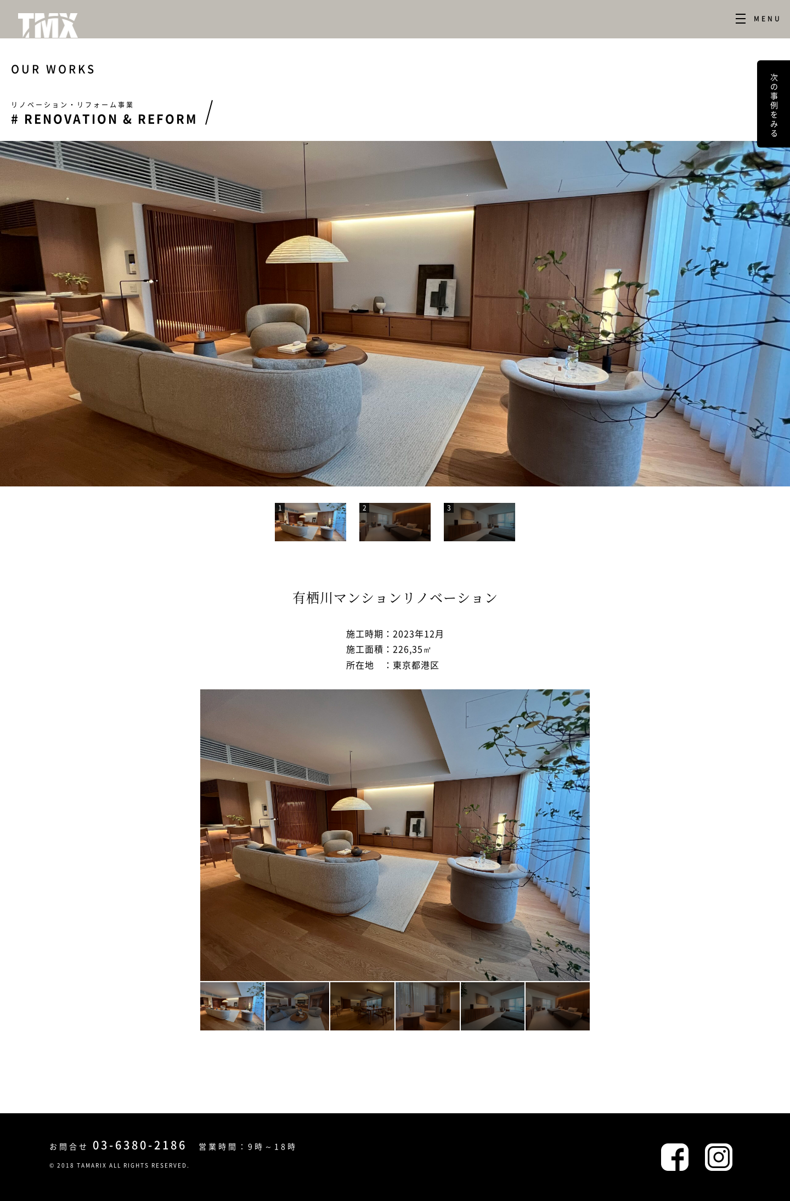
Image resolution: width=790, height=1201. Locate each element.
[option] (395, 313)
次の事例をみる (774, 104)
